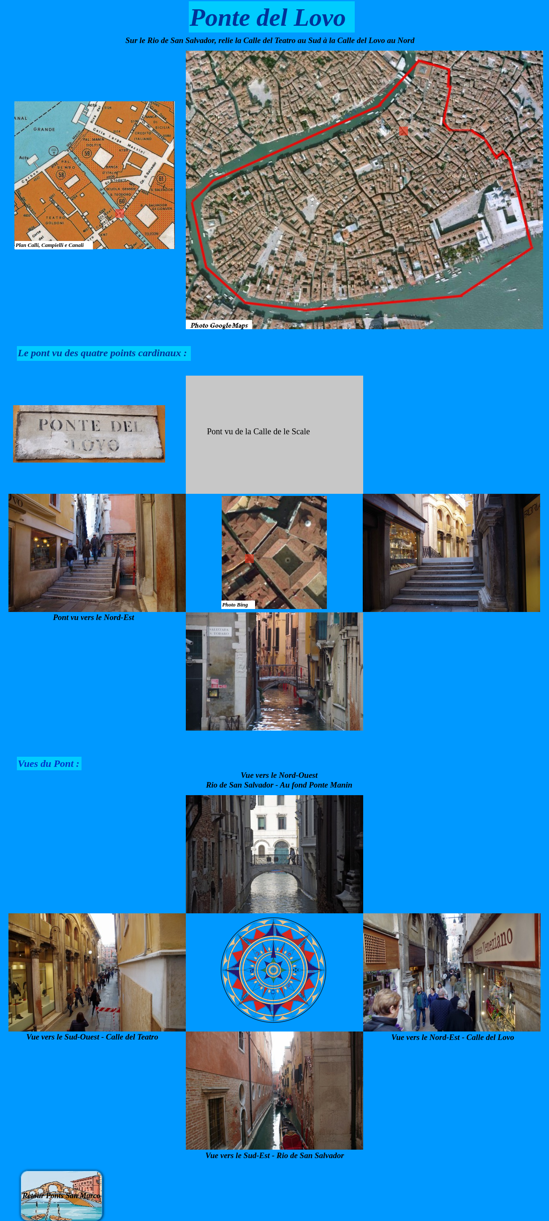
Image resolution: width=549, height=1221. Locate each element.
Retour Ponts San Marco (61, 1195)
